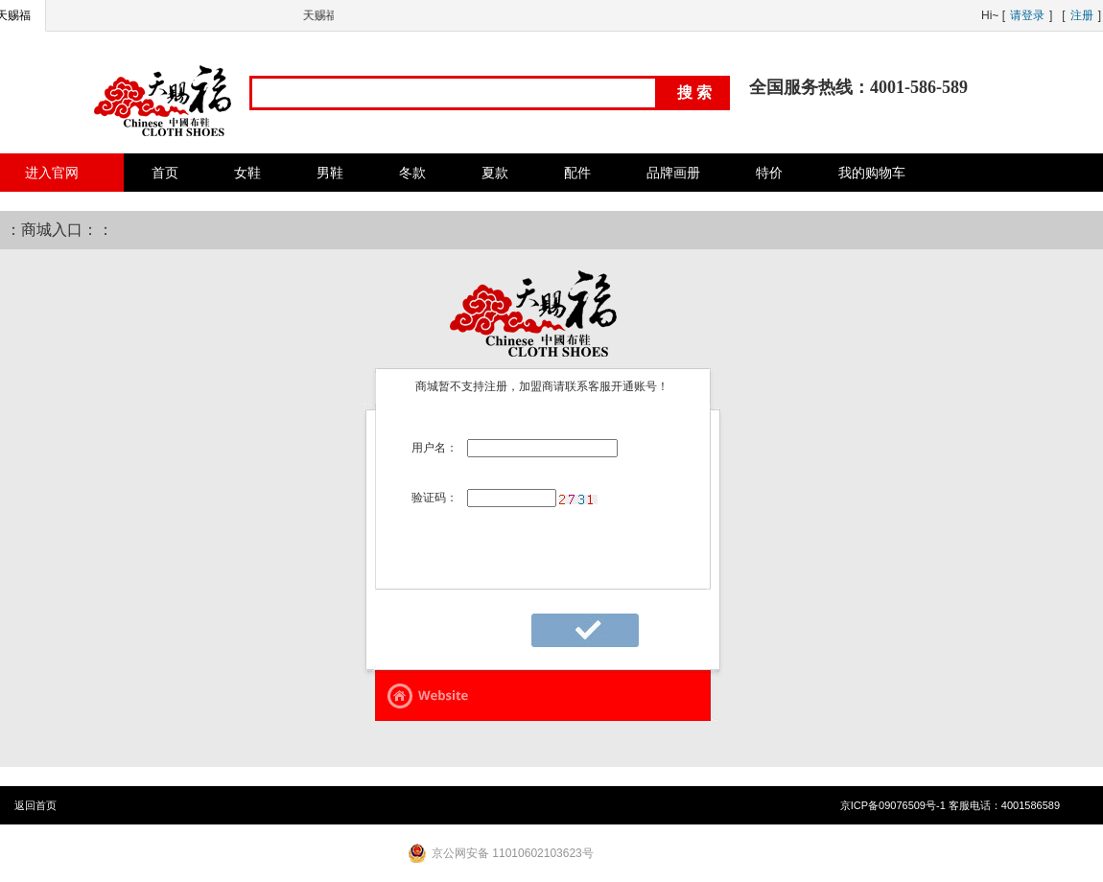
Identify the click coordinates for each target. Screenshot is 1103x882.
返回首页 (35, 805)
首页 (165, 172)
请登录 (1027, 15)
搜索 (696, 92)
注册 (1081, 15)
